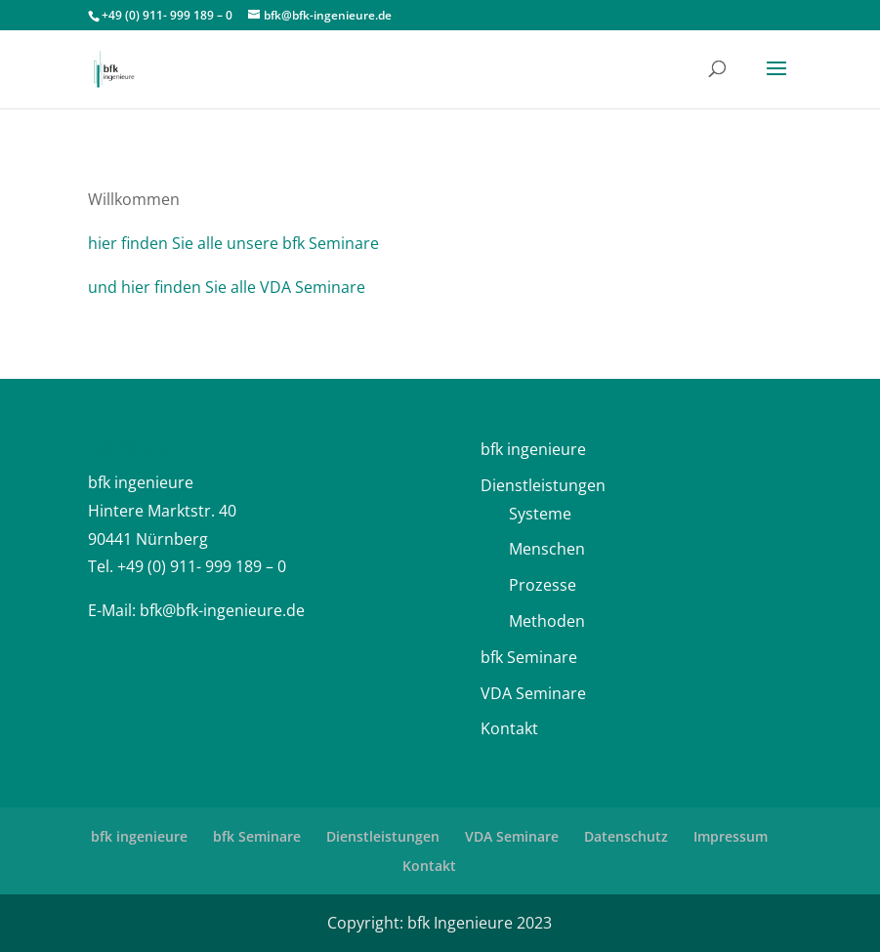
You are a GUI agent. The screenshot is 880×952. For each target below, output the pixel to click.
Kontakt (509, 728)
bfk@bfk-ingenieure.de (222, 610)
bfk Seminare (529, 657)
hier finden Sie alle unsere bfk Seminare (233, 243)
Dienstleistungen (543, 485)
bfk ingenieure (533, 449)
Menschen (547, 548)
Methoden (547, 621)
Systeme (540, 513)
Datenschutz (626, 836)
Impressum (730, 836)
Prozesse (542, 585)
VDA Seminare (533, 693)
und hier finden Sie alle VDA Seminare (226, 287)
